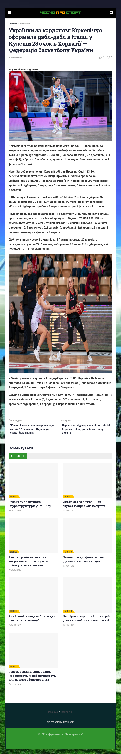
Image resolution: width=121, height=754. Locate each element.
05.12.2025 (15, 516)
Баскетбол (25, 24)
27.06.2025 (69, 516)
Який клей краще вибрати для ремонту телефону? (32, 624)
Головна (13, 24)
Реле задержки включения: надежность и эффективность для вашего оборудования (32, 681)
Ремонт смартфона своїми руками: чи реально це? (83, 564)
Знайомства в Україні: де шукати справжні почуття (84, 509)
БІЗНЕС (13, 502)
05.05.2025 (15, 575)
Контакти (66, 717)
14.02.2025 (15, 631)
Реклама (53, 717)
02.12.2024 (15, 690)
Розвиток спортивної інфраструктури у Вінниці (30, 509)
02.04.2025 (69, 571)
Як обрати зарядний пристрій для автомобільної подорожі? (86, 624)
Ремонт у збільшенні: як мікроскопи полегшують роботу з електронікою (28, 566)
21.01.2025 (69, 631)
